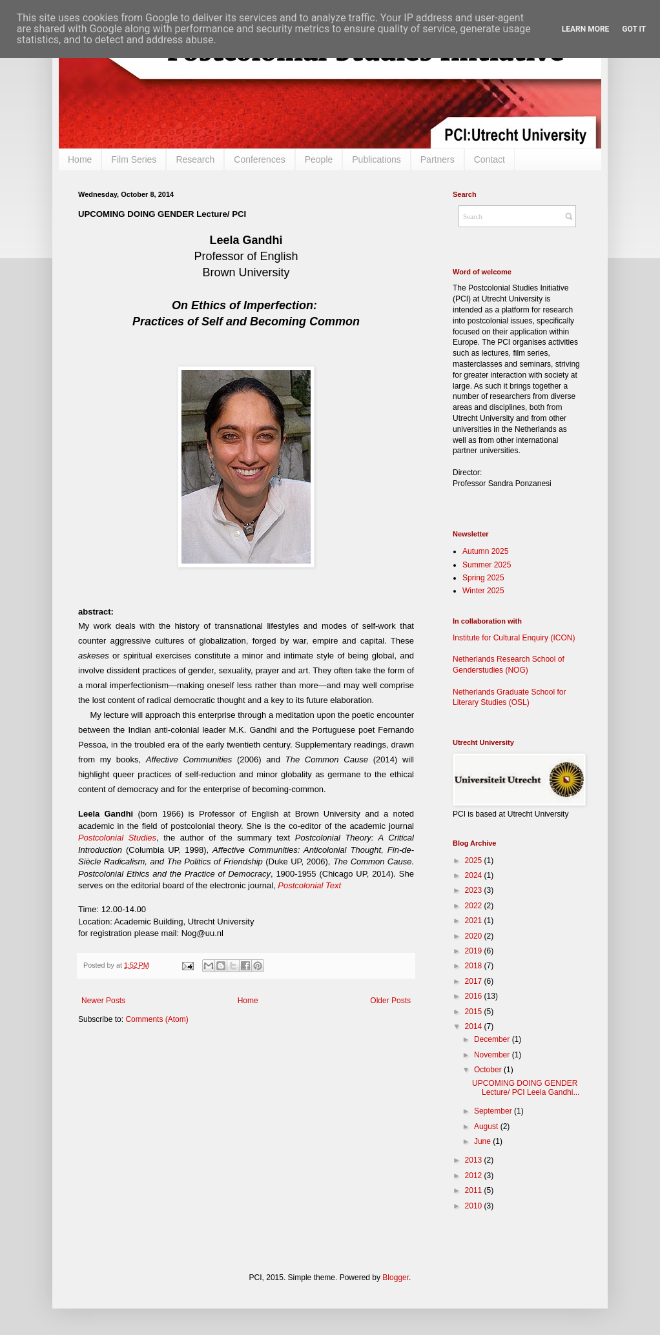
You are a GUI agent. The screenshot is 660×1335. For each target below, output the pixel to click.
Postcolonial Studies (117, 837)
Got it (634, 29)
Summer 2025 (486, 564)
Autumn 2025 (485, 551)
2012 (474, 1175)
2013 (474, 1160)
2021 (474, 920)
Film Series (133, 159)
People (319, 159)
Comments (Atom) (156, 1019)
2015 (474, 1011)
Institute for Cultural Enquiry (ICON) (514, 637)
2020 (474, 936)
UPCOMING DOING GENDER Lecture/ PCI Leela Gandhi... (525, 1088)
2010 (474, 1205)
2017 (474, 981)
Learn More (586, 29)
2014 (474, 1026)
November (493, 1054)
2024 (474, 875)
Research (195, 159)
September (494, 1111)
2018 (474, 965)
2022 (474, 905)
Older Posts (390, 1000)
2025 (474, 860)
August (487, 1126)
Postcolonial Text (309, 885)
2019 (474, 950)
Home (80, 159)
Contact (489, 159)
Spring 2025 (483, 577)
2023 (474, 890)
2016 (474, 996)
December (493, 1039)
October (489, 1069)
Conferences (259, 159)
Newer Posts (103, 1000)
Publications (376, 159)
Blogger (395, 1277)
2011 (474, 1190)
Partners (437, 159)
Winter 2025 (483, 590)
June (483, 1141)
